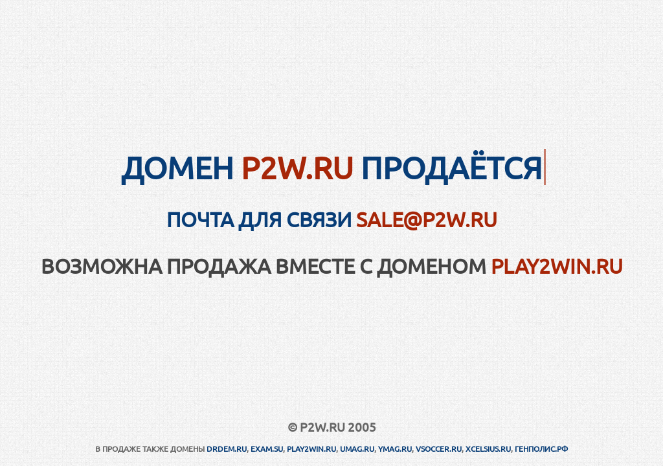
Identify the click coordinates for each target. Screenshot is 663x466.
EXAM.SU (267, 448)
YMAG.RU (395, 448)
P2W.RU (297, 167)
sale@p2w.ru (426, 219)
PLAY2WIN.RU (557, 265)
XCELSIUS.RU (488, 448)
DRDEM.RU (227, 448)
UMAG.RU (357, 448)
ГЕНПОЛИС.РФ (541, 448)
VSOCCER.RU (439, 448)
